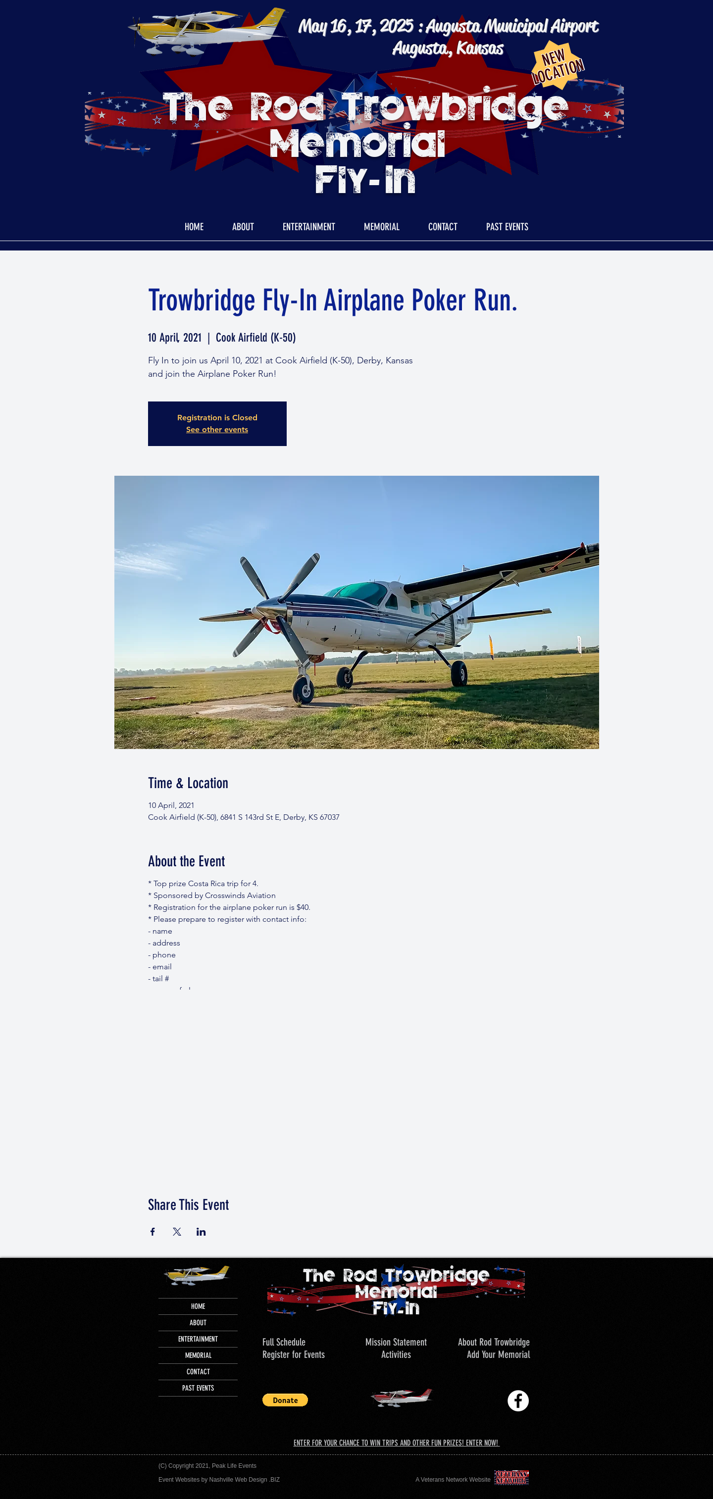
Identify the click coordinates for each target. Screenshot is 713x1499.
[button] (507, 227)
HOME (198, 1306)
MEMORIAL (198, 1355)
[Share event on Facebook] (152, 1232)
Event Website (177, 1479)
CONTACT (198, 1371)
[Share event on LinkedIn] (201, 1232)
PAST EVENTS (198, 1388)
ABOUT (198, 1322)
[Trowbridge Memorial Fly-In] (518, 1400)
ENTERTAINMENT (198, 1339)
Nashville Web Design (238, 1479)
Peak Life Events (234, 1465)
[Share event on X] (177, 1232)
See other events (217, 429)
